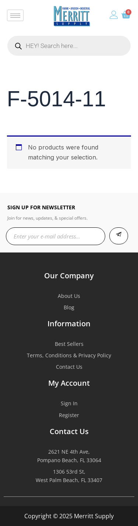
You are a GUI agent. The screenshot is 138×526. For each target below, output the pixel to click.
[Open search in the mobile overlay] (69, 45)
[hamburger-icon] (15, 15)
